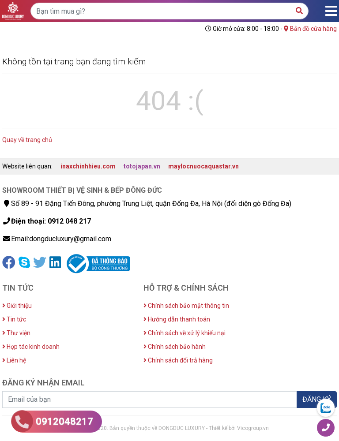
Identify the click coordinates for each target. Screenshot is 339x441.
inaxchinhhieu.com (88, 166)
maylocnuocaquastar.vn (203, 166)
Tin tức (14, 319)
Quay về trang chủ (27, 139)
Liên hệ (14, 360)
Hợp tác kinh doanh (31, 346)
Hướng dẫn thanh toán (176, 319)
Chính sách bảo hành (174, 346)
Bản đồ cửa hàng (310, 28)
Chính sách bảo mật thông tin (186, 305)
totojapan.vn (142, 166)
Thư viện (16, 332)
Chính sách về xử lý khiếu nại (184, 332)
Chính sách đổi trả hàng (178, 360)
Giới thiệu (17, 305)
